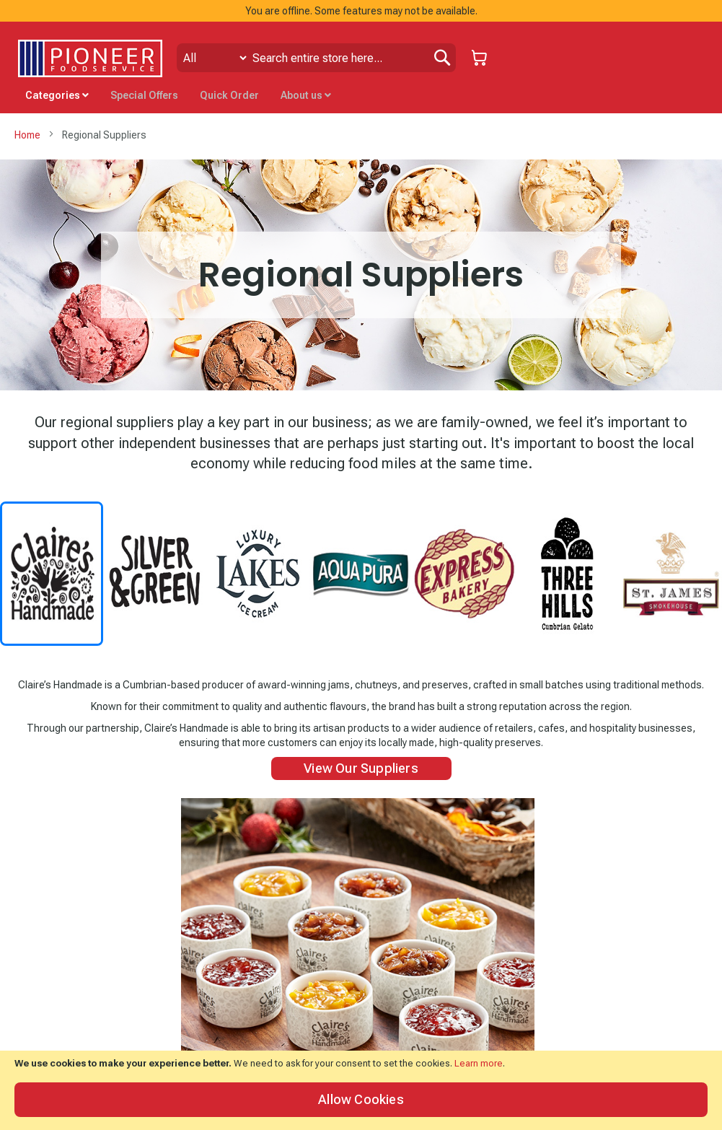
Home (28, 135)
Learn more (478, 1063)
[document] (361, 1090)
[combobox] (316, 57)
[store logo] (90, 58)
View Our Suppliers (361, 768)
